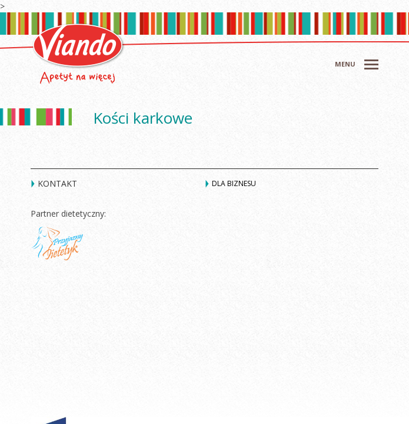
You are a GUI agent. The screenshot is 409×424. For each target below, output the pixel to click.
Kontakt (57, 183)
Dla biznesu (234, 183)
